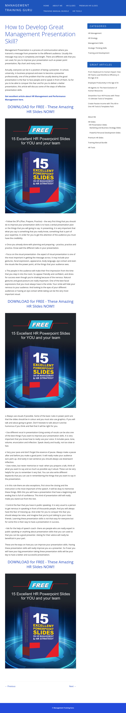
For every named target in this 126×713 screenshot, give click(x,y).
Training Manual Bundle (56, 11)
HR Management (95, 33)
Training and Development (98, 53)
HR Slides (70, 5)
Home (46, 5)
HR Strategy (92, 38)
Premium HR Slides (88, 5)
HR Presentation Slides (98, 125)
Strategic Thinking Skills (97, 48)
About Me (58, 5)
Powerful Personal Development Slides (105, 133)
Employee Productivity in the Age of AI (103, 83)
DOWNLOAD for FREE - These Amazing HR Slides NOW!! (40, 109)
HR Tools (77, 11)
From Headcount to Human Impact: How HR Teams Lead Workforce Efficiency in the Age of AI (104, 75)
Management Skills (95, 43)
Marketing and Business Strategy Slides (105, 128)
